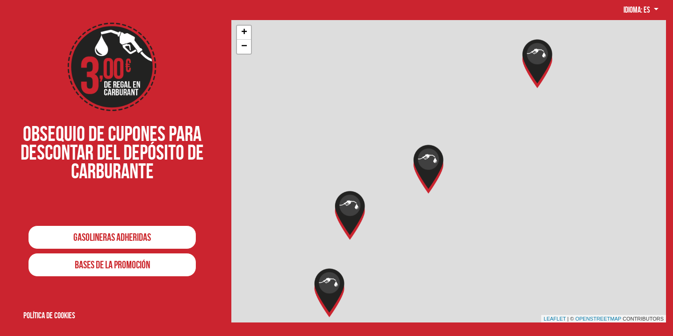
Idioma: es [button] (637, 9)
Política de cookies (49, 315)
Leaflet (555, 319)
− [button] (244, 47)
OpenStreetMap (598, 319)
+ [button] (244, 33)
